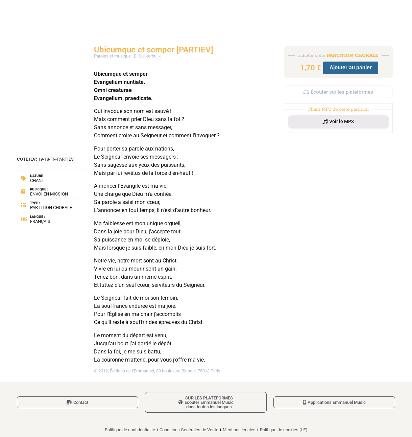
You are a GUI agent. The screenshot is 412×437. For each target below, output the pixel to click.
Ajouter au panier (351, 67)
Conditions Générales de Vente (189, 429)
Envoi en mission (49, 194)
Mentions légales (239, 429)
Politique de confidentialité (130, 429)
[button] (338, 121)
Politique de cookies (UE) (284, 429)
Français (40, 221)
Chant (37, 180)
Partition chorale (51, 207)
